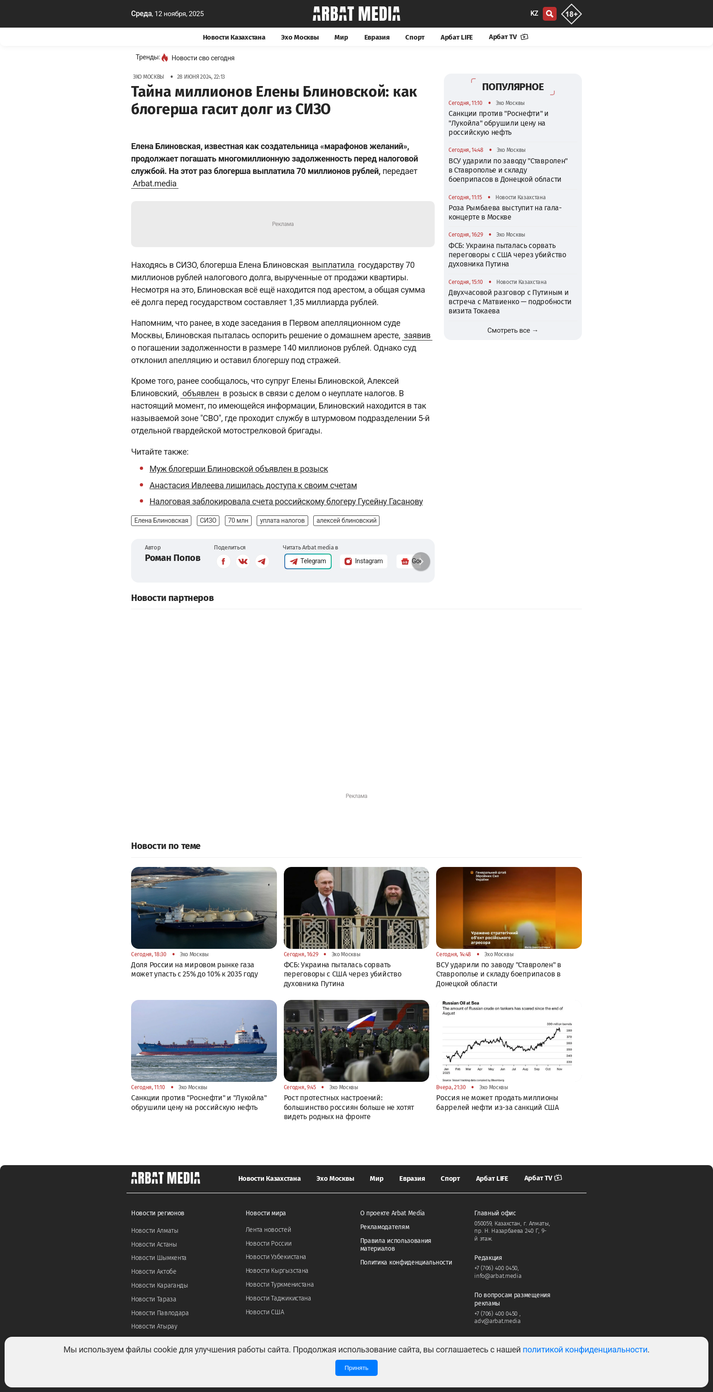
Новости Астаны (154, 1244)
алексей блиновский (346, 520)
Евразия (377, 37)
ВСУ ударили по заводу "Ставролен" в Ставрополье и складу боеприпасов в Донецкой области (508, 170)
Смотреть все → (513, 330)
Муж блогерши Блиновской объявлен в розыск (239, 469)
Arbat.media (155, 183)
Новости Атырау (154, 1326)
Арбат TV (509, 37)
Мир (341, 37)
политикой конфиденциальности (585, 1349)
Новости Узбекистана (276, 1257)
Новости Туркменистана (280, 1284)
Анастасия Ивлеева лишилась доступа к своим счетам (253, 485)
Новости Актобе (154, 1272)
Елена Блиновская (161, 520)
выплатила (333, 265)
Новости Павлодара (160, 1313)
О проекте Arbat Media (393, 1213)
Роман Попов (173, 557)
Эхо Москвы (299, 37)
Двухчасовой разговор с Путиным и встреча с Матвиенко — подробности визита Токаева (510, 302)
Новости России (269, 1244)
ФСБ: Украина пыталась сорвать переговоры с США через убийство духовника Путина (507, 255)
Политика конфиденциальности (406, 1262)
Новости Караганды (159, 1285)
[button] (421, 561)
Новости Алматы (154, 1231)
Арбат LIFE (457, 37)
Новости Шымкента (159, 1258)
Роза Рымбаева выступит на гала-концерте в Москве (505, 212)
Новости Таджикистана (278, 1298)
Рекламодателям (384, 1227)
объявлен (200, 393)
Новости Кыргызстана (277, 1271)
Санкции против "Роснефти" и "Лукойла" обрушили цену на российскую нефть (498, 123)
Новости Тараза (154, 1299)
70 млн (238, 520)
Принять (356, 1367)
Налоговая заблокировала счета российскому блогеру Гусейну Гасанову (286, 501)
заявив (417, 335)
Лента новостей (268, 1230)
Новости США (265, 1312)
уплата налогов (282, 520)
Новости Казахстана (234, 37)
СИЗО (208, 520)
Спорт (415, 37)
